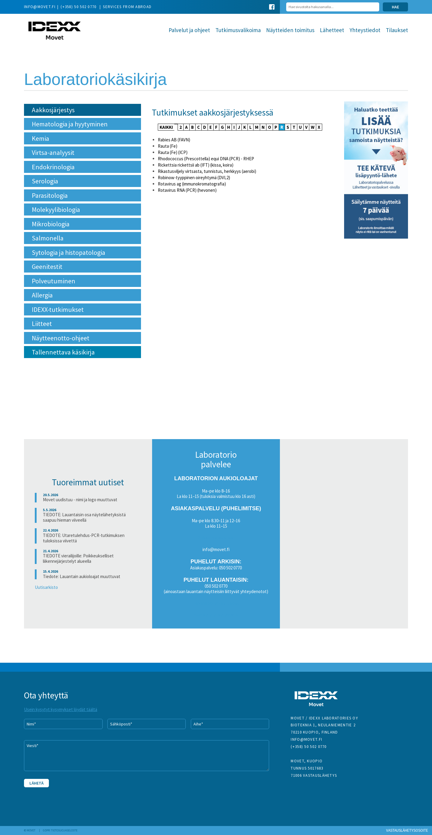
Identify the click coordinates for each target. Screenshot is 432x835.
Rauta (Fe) (167, 146)
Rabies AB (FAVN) (174, 140)
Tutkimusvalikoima (238, 30)
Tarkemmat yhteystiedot (216, 603)
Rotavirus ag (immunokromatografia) (192, 184)
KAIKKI (166, 127)
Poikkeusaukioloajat (216, 538)
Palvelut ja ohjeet (189, 30)
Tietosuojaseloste (64, 830)
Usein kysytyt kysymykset (215, 615)
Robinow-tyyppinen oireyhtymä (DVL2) (194, 177)
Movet (54, 31)
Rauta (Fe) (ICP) (173, 152)
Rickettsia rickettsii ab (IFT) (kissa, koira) (195, 165)
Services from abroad (127, 6)
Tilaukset (397, 30)
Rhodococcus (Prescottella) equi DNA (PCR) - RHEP (206, 158)
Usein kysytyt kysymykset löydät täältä (60, 709)
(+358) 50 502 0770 (79, 6)
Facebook (271, 7)
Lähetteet (332, 30)
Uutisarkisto (46, 587)
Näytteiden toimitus (290, 30)
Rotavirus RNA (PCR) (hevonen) (187, 190)
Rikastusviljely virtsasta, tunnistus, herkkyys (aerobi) (207, 171)
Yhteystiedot (365, 30)
